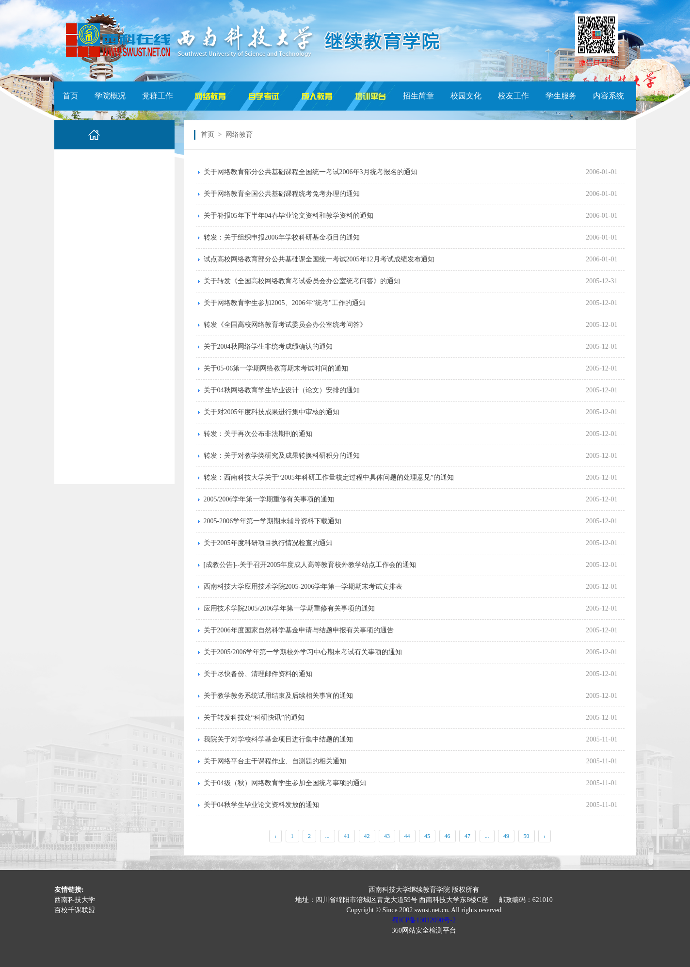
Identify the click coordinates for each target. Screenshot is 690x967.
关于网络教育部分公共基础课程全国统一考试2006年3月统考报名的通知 (310, 172)
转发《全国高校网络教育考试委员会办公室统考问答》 (285, 324)
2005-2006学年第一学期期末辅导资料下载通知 (273, 521)
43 (387, 836)
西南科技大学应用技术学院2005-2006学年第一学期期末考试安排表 (303, 586)
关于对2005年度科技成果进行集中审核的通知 (271, 412)
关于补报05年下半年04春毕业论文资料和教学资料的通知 (288, 215)
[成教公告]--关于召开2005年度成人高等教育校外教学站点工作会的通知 (310, 564)
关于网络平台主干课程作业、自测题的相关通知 (275, 761)
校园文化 (465, 96)
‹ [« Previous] (275, 836)
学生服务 (561, 96)
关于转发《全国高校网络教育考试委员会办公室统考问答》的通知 (302, 281)
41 (347, 836)
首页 (70, 96)
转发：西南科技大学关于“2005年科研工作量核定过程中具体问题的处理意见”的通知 (329, 477)
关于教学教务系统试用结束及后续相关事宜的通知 (278, 695)
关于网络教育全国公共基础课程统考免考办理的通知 (282, 193)
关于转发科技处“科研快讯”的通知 (254, 717)
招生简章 (418, 96)
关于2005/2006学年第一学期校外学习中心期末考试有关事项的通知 (303, 652)
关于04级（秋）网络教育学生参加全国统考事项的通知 (285, 783)
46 (447, 836)
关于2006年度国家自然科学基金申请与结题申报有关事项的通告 (299, 630)
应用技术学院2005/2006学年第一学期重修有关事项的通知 (289, 608)
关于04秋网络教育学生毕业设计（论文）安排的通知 (282, 390)
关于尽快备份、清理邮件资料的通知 (258, 673)
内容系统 (608, 96)
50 (527, 836)
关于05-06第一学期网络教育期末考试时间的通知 (276, 368)
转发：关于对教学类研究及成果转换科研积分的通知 (282, 455)
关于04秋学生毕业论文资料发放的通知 (261, 804)
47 (467, 836)
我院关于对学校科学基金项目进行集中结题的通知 (278, 739)
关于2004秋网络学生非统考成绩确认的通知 (268, 346)
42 (367, 836)
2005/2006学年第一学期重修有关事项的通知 (269, 499)
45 (427, 836)
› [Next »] (545, 836)
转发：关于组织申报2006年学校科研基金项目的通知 (282, 237)
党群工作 (157, 96)
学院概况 (110, 96)
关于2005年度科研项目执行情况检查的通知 (268, 543)
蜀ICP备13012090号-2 (423, 920)
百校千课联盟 (74, 910)
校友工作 (513, 96)
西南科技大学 (74, 899)
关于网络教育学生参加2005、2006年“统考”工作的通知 (285, 302)
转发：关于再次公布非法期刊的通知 (258, 433)
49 (506, 836)
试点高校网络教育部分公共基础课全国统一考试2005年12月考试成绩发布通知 (319, 259)
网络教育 (239, 134)
